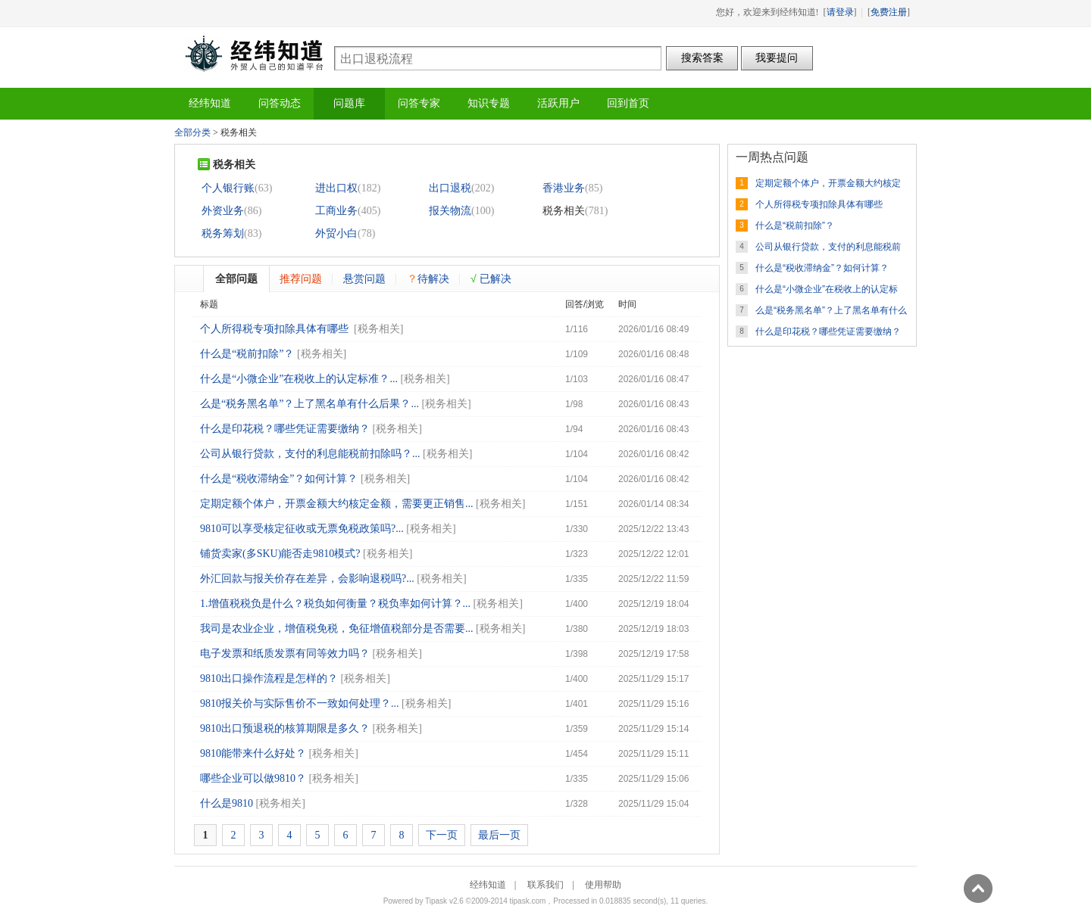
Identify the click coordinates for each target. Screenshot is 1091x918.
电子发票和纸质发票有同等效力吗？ (285, 653)
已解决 (490, 278)
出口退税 (450, 188)
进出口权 (336, 188)
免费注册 (889, 12)
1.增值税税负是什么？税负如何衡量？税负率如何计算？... (335, 603)
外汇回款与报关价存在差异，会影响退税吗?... (307, 578)
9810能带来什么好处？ (253, 753)
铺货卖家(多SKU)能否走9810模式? (280, 553)
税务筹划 (223, 233)
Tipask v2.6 (444, 901)
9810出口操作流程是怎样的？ (269, 678)
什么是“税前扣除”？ (247, 353)
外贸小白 (336, 233)
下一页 (442, 835)
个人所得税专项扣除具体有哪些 (276, 329)
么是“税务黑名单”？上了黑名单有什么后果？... (309, 403)
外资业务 (223, 210)
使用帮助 (603, 884)
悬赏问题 (364, 278)
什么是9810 (226, 803)
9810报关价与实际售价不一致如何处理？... (299, 703)
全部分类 (192, 132)
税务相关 (379, 329)
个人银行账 (228, 188)
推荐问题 (301, 278)
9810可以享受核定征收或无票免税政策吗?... (302, 528)
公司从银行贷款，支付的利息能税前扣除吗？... (310, 453)
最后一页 (499, 835)
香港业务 (563, 188)
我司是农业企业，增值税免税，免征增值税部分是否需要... (337, 628)
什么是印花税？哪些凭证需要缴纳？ (285, 428)
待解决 (428, 278)
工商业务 (336, 210)
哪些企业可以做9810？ (253, 778)
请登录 (840, 12)
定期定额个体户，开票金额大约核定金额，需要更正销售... (337, 503)
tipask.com (528, 901)
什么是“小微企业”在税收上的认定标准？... (299, 378)
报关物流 (450, 210)
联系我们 (545, 884)
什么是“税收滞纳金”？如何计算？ (279, 478)
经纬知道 (254, 53)
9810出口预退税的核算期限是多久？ (285, 728)
